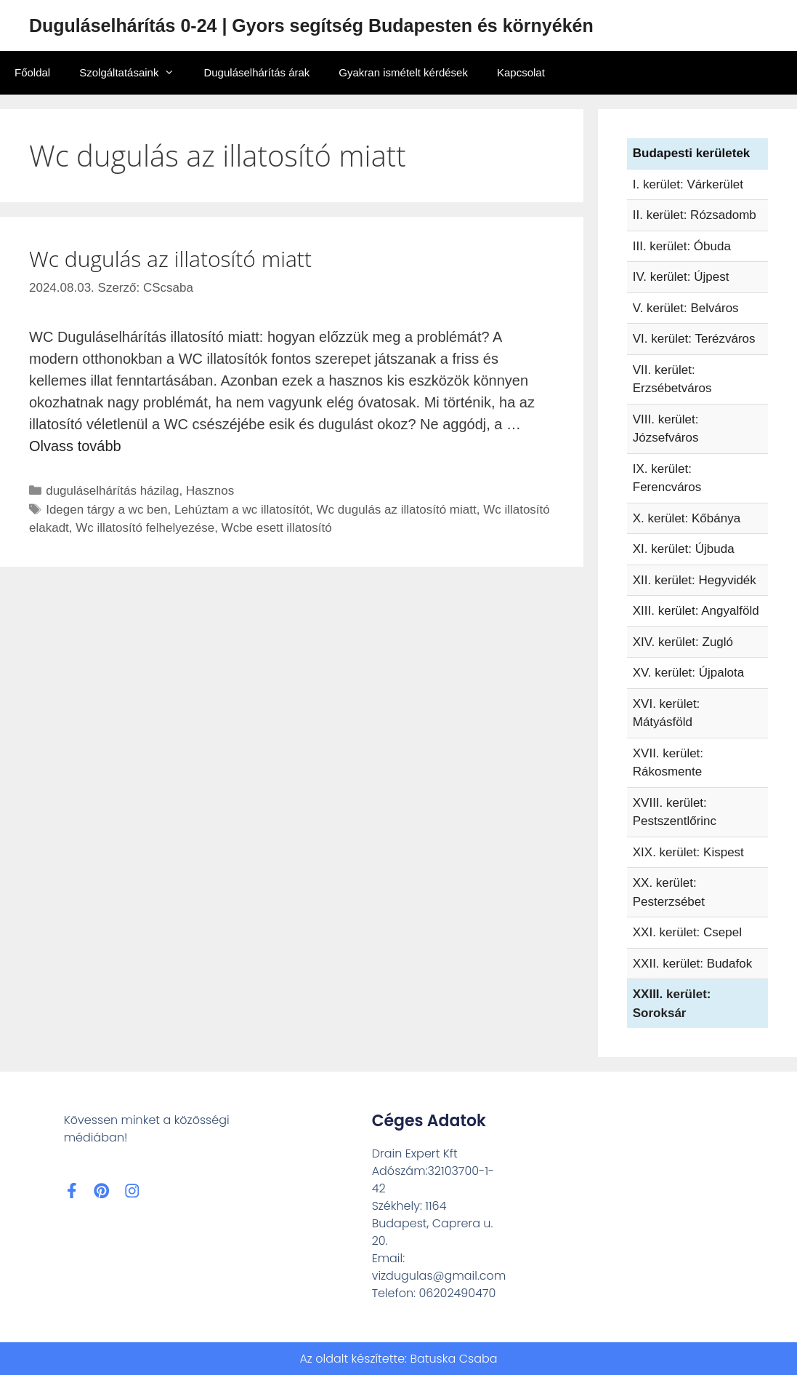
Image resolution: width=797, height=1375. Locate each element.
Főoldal (32, 72)
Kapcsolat (521, 72)
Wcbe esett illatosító (277, 528)
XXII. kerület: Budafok (692, 964)
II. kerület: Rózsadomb (694, 215)
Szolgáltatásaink (134, 73)
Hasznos (210, 491)
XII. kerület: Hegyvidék (694, 580)
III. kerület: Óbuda (682, 246)
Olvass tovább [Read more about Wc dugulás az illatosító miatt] (75, 446)
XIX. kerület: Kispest (688, 852)
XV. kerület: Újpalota (688, 672)
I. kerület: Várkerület (688, 184)
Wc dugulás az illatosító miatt (170, 259)
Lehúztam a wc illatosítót (242, 510)
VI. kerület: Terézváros (694, 339)
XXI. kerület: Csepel (687, 932)
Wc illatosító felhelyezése (145, 528)
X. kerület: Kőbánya (686, 518)
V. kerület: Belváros (686, 308)
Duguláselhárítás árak (256, 72)
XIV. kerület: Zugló (683, 642)
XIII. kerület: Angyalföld (696, 611)
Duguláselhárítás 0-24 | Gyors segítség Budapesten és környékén (311, 25)
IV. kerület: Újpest (681, 277)
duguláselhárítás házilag (112, 491)
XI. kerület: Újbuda (684, 549)
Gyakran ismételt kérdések (403, 72)
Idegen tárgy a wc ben (106, 510)
